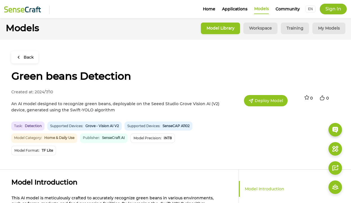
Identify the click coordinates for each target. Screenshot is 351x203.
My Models (329, 28)
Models (261, 8)
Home (209, 9)
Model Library (220, 28)
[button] (310, 9)
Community (288, 9)
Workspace (260, 28)
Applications (234, 9)
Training (294, 28)
